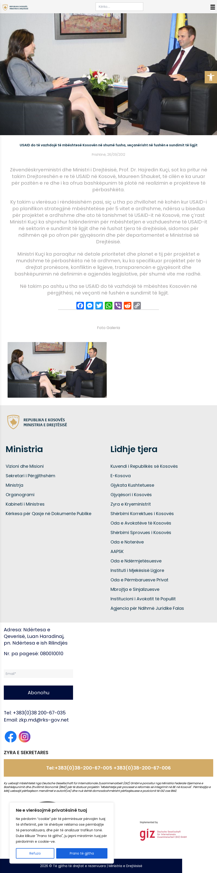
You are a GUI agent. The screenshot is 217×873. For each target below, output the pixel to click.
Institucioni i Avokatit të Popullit (143, 599)
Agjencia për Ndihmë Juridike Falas (147, 608)
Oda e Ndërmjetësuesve (136, 561)
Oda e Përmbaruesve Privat (139, 580)
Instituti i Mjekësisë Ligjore (137, 570)
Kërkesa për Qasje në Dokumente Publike (48, 514)
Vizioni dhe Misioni (25, 466)
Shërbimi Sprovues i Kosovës (141, 532)
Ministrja (14, 485)
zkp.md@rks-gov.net (44, 720)
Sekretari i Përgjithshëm (30, 476)
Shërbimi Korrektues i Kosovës (142, 514)
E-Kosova (121, 476)
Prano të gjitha (82, 853)
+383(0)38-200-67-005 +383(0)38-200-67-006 (113, 768)
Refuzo (35, 853)
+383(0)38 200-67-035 (39, 712)
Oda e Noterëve (127, 542)
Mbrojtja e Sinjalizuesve (135, 589)
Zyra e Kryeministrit (131, 504)
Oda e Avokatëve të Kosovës (141, 523)
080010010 (51, 653)
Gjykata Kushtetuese (132, 485)
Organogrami (20, 495)
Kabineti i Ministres (25, 504)
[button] (211, 77)
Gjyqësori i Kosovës (131, 495)
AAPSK (117, 551)
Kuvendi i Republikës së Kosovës (144, 466)
